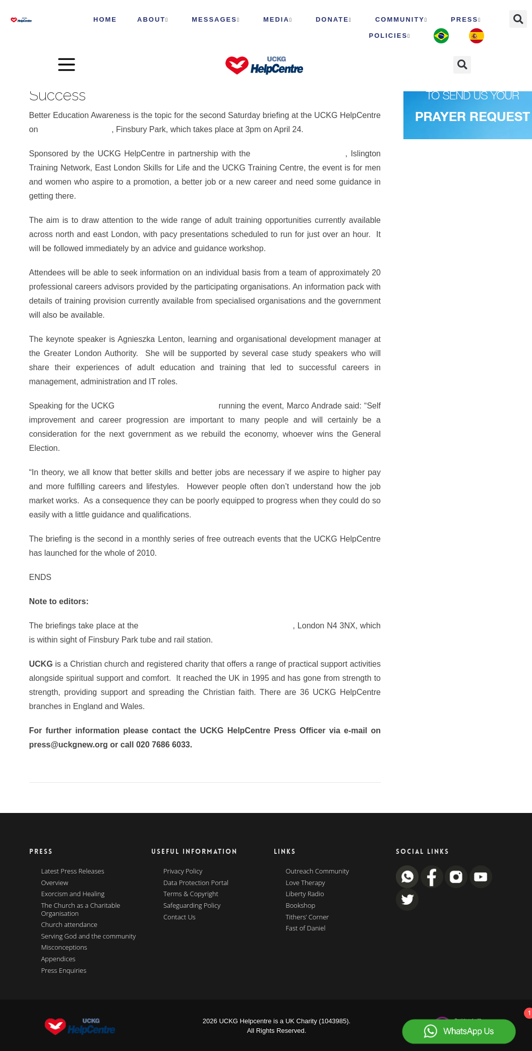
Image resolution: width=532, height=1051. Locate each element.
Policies (389, 36)
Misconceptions (64, 948)
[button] (518, 19)
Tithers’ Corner (307, 917)
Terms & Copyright (190, 894)
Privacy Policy (182, 871)
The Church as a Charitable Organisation (81, 909)
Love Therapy (305, 883)
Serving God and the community (88, 936)
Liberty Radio (305, 894)
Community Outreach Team (166, 405)
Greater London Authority (299, 153)
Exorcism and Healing (73, 894)
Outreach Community (317, 871)
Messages (216, 20)
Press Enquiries (64, 971)
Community (401, 20)
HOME (105, 19)
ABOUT (152, 20)
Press (466, 20)
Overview (55, 883)
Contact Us (179, 917)
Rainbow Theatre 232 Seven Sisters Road (216, 625)
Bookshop (301, 906)
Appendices (58, 959)
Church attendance (69, 925)
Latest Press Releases (72, 871)
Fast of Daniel (306, 928)
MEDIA (277, 20)
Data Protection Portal (195, 883)
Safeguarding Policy (191, 906)
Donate (334, 20)
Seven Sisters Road (75, 129)
